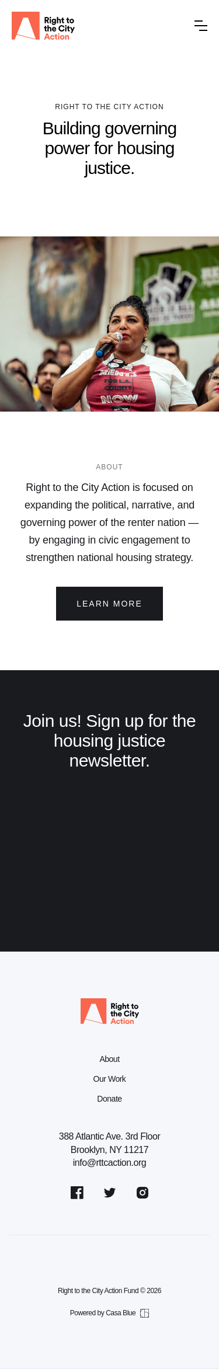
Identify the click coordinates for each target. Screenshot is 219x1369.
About (109, 1059)
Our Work (109, 1079)
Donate (109, 1098)
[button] (200, 25)
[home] (99, 26)
